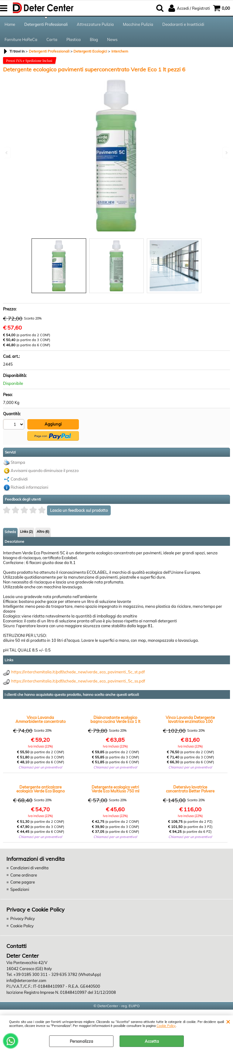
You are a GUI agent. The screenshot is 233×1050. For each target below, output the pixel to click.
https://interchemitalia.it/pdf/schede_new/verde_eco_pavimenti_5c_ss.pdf (78, 681)
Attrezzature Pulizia (95, 24)
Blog (94, 39)
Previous (7, 152)
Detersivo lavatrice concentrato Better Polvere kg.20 (190, 789)
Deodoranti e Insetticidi (183, 24)
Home (10, 24)
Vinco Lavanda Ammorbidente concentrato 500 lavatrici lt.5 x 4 (40, 719)
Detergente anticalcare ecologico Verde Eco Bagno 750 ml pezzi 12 (40, 789)
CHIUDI (228, 1021)
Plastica (73, 39)
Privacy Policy (22, 918)
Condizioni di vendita (29, 867)
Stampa (18, 462)
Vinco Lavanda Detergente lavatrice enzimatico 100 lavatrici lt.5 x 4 (190, 719)
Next (226, 152)
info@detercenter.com (26, 980)
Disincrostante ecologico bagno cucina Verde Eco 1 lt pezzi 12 (115, 719)
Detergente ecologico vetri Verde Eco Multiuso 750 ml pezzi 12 (115, 789)
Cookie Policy (166, 1026)
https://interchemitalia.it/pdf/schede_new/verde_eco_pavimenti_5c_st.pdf (78, 671)
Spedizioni (19, 889)
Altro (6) (43, 531)
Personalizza (81, 1041)
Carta (51, 39)
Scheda (10, 532)
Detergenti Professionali (46, 24)
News (112, 39)
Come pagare (22, 882)
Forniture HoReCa (21, 39)
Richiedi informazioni (29, 487)
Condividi (19, 479)
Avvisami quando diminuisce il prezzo (45, 470)
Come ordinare (23, 875)
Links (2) (26, 531)
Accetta (152, 1041)
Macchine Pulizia (138, 24)
